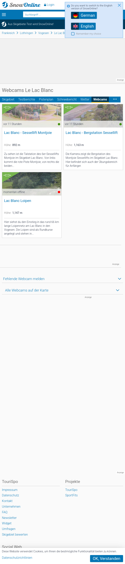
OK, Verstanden (106, 558)
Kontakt (7, 501)
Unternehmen (11, 506)
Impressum (9, 490)
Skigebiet (8, 99)
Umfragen (9, 529)
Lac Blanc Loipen (17, 201)
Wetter (85, 99)
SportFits (71, 495)
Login (50, 5)
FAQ (4, 512)
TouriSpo (71, 490)
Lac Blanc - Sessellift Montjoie (28, 133)
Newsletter (9, 518)
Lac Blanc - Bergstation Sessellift (92, 133)
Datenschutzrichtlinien (17, 558)
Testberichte (26, 99)
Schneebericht (66, 99)
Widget (6, 523)
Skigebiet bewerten (15, 534)
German (88, 15)
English (87, 26)
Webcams (100, 99)
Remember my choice (88, 33)
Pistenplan (46, 99)
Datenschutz (10, 495)
